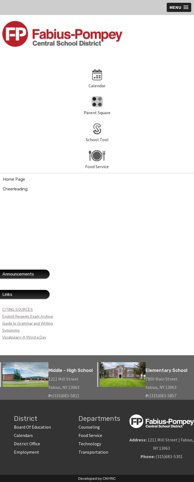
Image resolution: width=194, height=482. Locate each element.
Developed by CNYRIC (97, 478)
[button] (179, 7)
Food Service (90, 435)
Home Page (14, 179)
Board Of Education (32, 427)
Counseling (89, 427)
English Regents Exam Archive (27, 316)
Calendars (23, 435)
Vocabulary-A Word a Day (24, 337)
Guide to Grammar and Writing (27, 323)
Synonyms (11, 330)
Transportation (93, 452)
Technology (89, 443)
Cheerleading (15, 189)
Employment (26, 452)
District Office (27, 443)
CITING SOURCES (17, 309)
